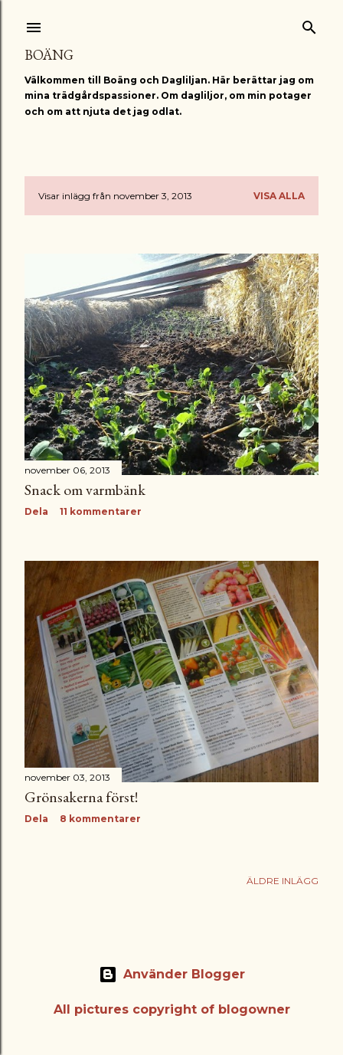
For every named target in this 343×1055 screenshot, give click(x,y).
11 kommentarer (101, 511)
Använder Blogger (172, 974)
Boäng (49, 55)
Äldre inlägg (282, 880)
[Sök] (309, 24)
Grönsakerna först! (81, 797)
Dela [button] (36, 511)
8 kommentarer (100, 818)
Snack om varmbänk (84, 490)
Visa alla (279, 195)
